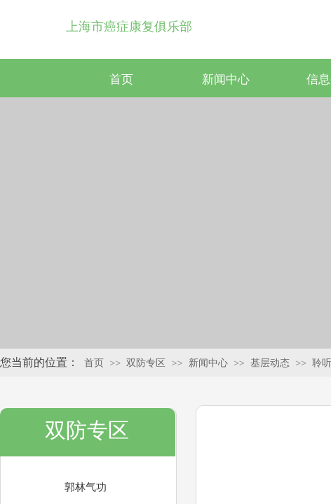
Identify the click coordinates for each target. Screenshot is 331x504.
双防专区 (146, 363)
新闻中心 (226, 79)
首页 (121, 79)
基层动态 (270, 363)
